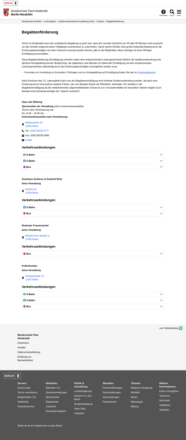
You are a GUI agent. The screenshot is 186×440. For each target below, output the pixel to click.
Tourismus (164, 396)
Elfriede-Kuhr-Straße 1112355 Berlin (37, 237)
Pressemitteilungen (112, 388)
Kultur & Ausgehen (169, 391)
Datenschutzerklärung (29, 352)
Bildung (135, 406)
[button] (93, 155)
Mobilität (135, 392)
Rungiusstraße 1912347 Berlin (34, 278)
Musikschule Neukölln (31, 21)
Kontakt (21, 347)
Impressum (23, 343)
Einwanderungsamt (56, 411)
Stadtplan (164, 410)
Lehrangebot (50, 21)
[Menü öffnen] (179, 13)
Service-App (24, 388)
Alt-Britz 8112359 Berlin (31, 191)
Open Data (79, 408)
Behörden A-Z (53, 388)
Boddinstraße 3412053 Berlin (33, 124)
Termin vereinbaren (27, 392)
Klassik (100, 21)
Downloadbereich (147, 72)
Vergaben (79, 413)
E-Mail (28, 140)
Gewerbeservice (26, 406)
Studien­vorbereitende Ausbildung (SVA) (76, 21)
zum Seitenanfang (168, 328)
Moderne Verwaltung (141, 388)
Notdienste (23, 402)
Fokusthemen (110, 402)
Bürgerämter (52, 402)
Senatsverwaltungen (56, 392)
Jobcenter (51, 406)
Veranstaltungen (111, 397)
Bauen (134, 397)
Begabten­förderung (115, 21)
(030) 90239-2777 (39, 131)
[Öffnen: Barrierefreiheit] (163, 13)
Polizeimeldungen (112, 392)
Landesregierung (83, 391)
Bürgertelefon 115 (27, 397)
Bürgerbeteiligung (83, 404)
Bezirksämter (52, 397)
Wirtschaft (164, 400)
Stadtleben (164, 405)
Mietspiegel (137, 402)
